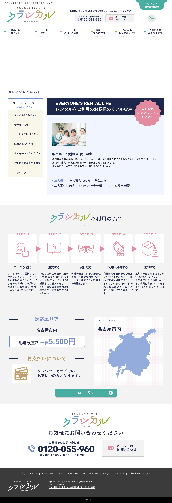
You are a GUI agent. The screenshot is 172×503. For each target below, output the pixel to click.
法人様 (58, 180)
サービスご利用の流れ (26, 134)
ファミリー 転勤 (119, 185)
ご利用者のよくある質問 (27, 163)
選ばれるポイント (29, 473)
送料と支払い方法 (23, 144)
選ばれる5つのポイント (26, 115)
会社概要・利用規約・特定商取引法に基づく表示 (72, 487)
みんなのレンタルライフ (27, 153)
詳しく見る (86, 393)
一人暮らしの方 (79, 180)
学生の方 (100, 180)
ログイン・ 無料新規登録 (152, 5)
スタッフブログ (22, 172)
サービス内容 (21, 124)
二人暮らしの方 (64, 185)
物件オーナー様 (91, 185)
